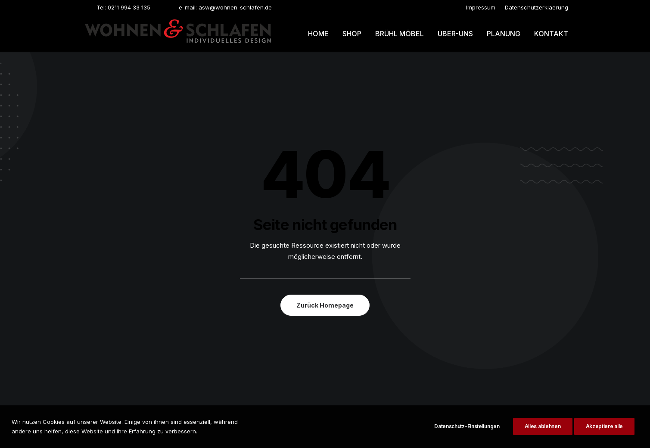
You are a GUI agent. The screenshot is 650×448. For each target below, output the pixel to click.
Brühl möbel (399, 33)
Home (318, 33)
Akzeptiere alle (604, 431)
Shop (351, 33)
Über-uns (455, 33)
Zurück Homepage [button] (325, 305)
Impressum (480, 7)
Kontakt (551, 33)
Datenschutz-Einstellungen (467, 431)
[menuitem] (480, 7)
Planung (503, 33)
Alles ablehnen (543, 431)
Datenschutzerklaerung (536, 7)
